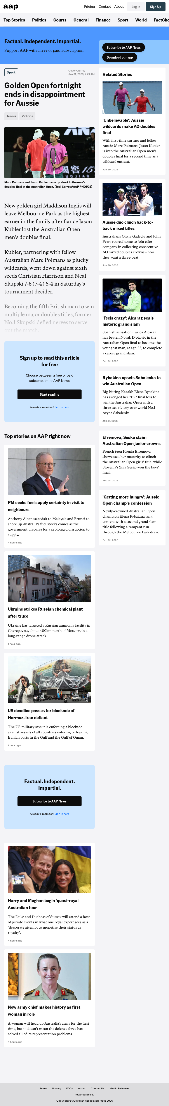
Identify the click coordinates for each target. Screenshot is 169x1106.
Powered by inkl (84, 1094)
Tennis (11, 116)
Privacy (56, 1088)
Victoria (27, 116)
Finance (103, 20)
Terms (43, 1088)
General (81, 20)
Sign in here (62, 407)
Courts (59, 20)
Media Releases (119, 1088)
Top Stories (14, 20)
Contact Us (97, 1088)
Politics (39, 20)
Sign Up (155, 6)
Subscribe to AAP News (124, 47)
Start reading (49, 394)
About (119, 7)
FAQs (69, 1088)
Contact (105, 7)
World (141, 20)
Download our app (120, 57)
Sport (123, 20)
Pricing (89, 7)
